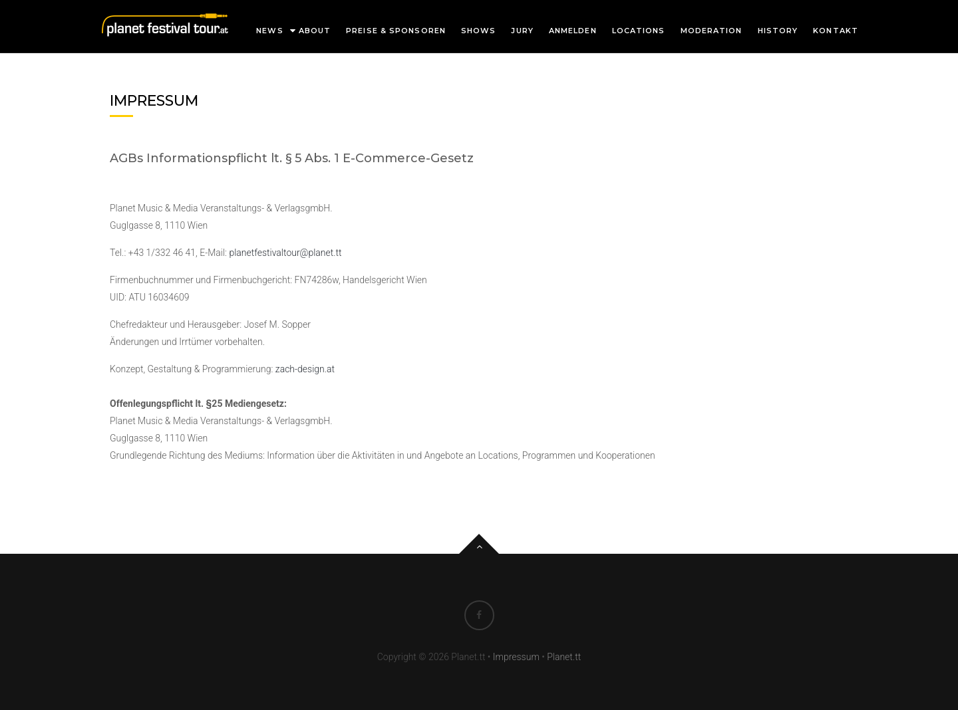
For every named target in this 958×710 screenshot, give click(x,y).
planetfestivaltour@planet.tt (285, 252)
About (315, 30)
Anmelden (573, 30)
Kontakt (835, 30)
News (269, 30)
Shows (478, 30)
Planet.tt (564, 656)
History (778, 30)
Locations (638, 30)
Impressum (516, 656)
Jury (522, 30)
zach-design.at (305, 369)
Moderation (711, 30)
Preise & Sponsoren (396, 30)
